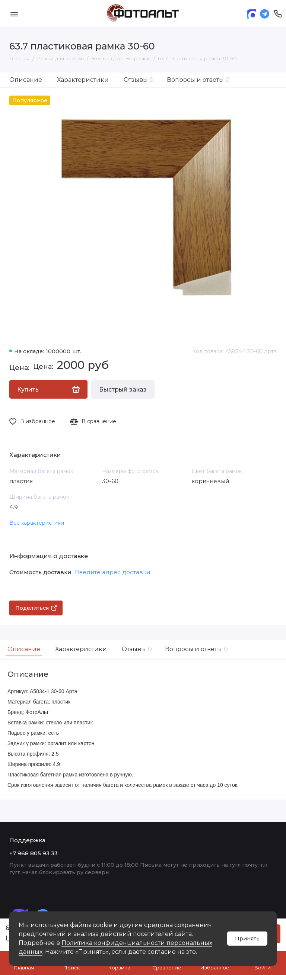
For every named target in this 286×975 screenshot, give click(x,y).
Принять (247, 938)
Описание (25, 79)
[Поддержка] (277, 14)
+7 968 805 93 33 (33, 853)
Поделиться (36, 608)
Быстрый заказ (123, 389)
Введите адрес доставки (112, 572)
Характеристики (83, 79)
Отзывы (139, 79)
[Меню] (14, 14)
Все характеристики (36, 522)
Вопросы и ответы (198, 79)
